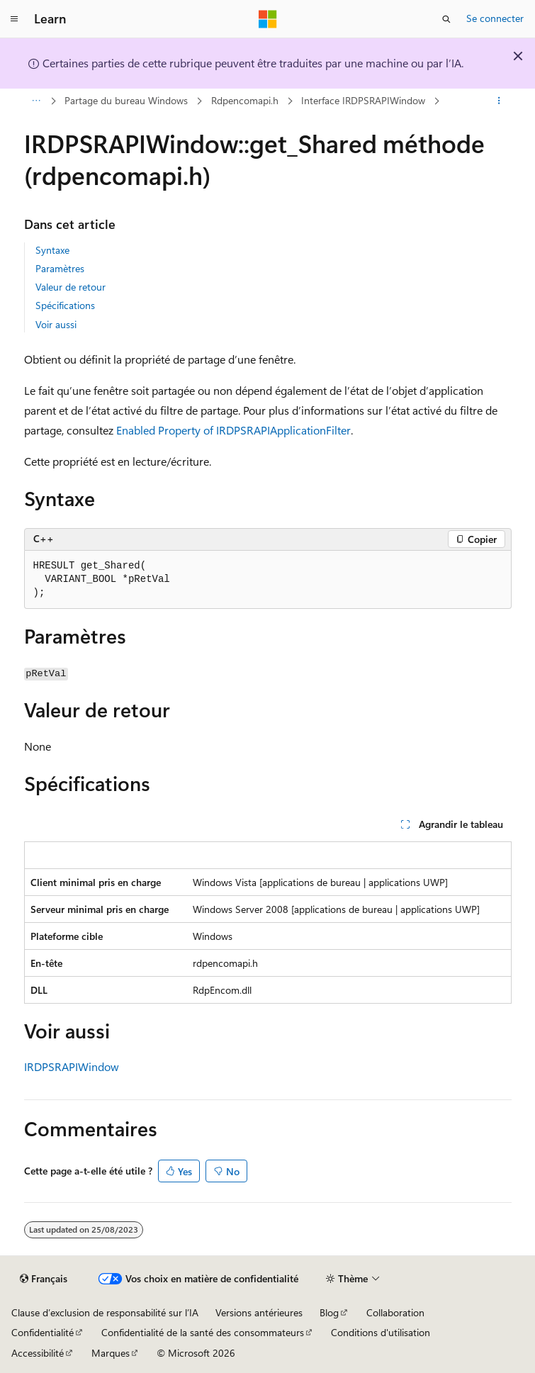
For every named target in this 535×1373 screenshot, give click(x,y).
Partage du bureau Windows (126, 100)
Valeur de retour (70, 286)
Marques (110, 1353)
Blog (329, 1312)
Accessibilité (37, 1353)
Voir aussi (56, 324)
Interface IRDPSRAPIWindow (363, 100)
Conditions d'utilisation (380, 1332)
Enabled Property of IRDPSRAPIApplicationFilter (233, 429)
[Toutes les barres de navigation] (36, 101)
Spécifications (65, 305)
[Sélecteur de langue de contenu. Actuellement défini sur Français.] (43, 1278)
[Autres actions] (498, 101)
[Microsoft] (268, 19)
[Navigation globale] (14, 19)
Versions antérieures (259, 1312)
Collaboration (395, 1312)
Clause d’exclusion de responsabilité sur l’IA (104, 1312)
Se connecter (495, 18)
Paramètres (59, 268)
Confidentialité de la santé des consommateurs (202, 1332)
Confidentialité (42, 1332)
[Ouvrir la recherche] (446, 19)
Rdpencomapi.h (244, 100)
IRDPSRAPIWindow (71, 1066)
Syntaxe (52, 250)
